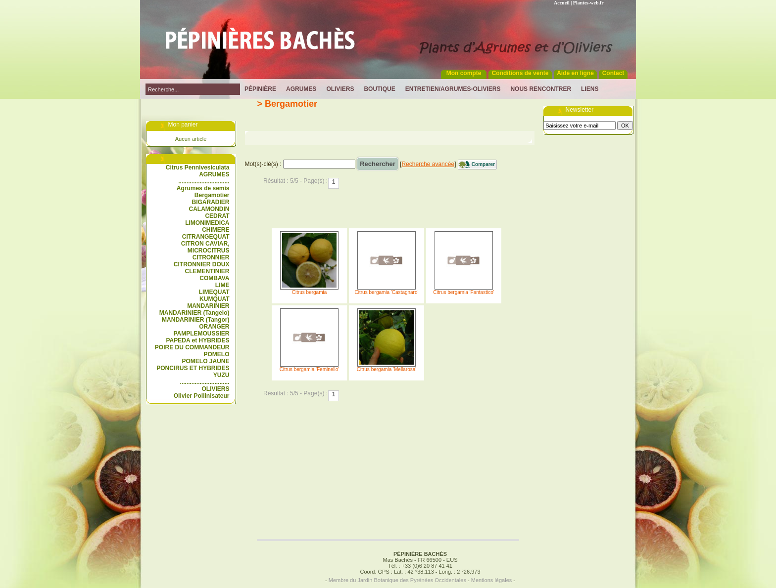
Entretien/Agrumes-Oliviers (453, 88)
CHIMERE (215, 229)
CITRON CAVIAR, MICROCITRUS (205, 247)
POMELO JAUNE (205, 361)
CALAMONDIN (209, 209)
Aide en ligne (575, 73)
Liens (589, 88)
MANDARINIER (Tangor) (195, 319)
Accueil (562, 2)
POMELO (216, 354)
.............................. (204, 381)
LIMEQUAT (214, 292)
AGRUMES (214, 174)
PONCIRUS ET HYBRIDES (192, 368)
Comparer (483, 164)
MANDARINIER (208, 305)
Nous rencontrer (540, 88)
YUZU (221, 375)
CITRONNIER (211, 257)
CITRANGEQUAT (206, 236)
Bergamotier (212, 195)
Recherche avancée (427, 164)
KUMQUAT (214, 298)
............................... (203, 181)
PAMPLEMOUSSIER (201, 333)
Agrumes (301, 88)
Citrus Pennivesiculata (198, 167)
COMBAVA (214, 278)
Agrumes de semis (203, 188)
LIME (222, 285)
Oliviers (340, 88)
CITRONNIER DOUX (202, 264)
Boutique (379, 88)
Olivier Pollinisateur (202, 395)
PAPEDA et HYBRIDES (197, 340)
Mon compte (464, 73)
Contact (613, 73)
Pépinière (260, 88)
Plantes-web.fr (588, 2)
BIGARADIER (210, 202)
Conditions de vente (520, 73)
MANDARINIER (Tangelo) (194, 312)
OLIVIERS (215, 388)
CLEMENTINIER (207, 271)
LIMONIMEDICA (207, 222)
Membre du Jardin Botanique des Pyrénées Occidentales (397, 580)
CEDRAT (217, 215)
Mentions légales (491, 580)
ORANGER (214, 326)
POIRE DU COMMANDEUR (192, 347)
